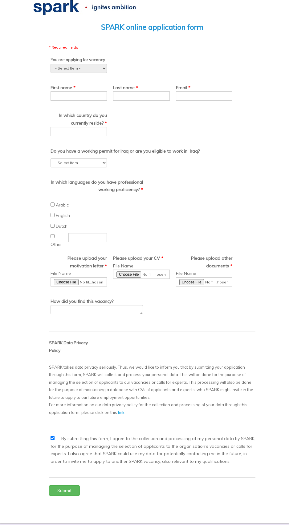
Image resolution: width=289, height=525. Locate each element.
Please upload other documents (211, 262)
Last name (124, 87)
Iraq (124, 151)
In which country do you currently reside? (83, 119)
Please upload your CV (136, 258)
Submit (64, 490)
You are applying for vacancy (78, 59)
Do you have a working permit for (85, 151)
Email (181, 87)
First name (62, 87)
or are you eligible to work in (158, 151)
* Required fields (63, 47)
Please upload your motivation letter (87, 262)
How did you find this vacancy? (82, 301)
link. (121, 412)
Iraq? (195, 151)
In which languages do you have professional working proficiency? (97, 186)
